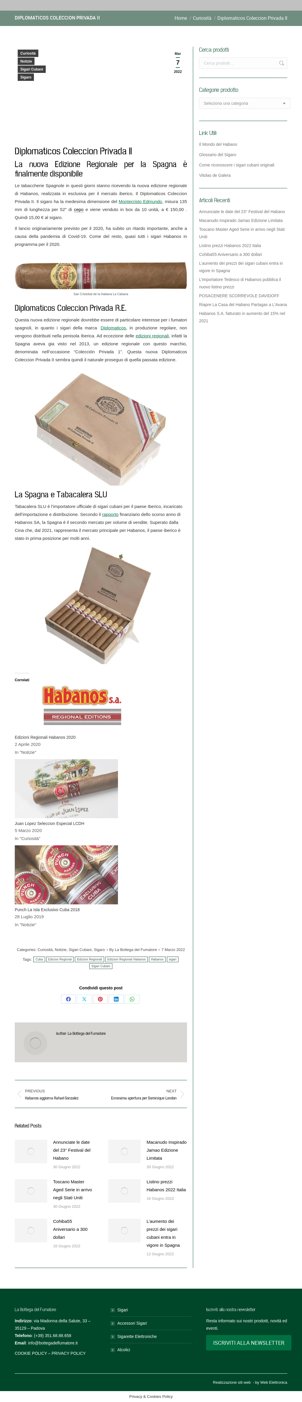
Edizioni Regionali (89, 959)
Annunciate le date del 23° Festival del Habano (72, 1150)
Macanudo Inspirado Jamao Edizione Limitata (167, 1150)
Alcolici (123, 1349)
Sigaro (25, 77)
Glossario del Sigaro (217, 154)
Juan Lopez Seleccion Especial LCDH (49, 823)
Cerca (281, 63)
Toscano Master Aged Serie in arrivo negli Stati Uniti (72, 1189)
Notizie (26, 61)
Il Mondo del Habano (218, 144)
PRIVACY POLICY (69, 1353)
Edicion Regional (60, 959)
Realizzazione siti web (232, 1382)
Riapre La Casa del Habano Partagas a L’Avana (243, 304)
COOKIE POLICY (31, 1353)
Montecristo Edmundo (140, 201)
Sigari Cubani (31, 69)
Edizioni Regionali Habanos (126, 959)
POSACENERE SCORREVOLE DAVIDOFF (239, 295)
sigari (173, 959)
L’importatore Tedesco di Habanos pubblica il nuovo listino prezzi (240, 283)
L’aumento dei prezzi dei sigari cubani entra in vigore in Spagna (163, 1233)
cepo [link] (79, 209)
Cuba (39, 959)
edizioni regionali (152, 335)
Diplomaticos (113, 327)
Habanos (157, 959)
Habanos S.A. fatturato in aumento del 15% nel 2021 (242, 317)
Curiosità (28, 53)
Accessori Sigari (132, 1323)
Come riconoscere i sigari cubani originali (236, 165)
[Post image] (31, 1151)
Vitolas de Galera (215, 175)
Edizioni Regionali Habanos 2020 (45, 737)
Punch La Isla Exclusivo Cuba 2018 (47, 909)
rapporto (110, 514)
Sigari (122, 1310)
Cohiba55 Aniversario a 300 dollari (70, 1229)
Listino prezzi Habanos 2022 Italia (166, 1185)
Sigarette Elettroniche (137, 1336)
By (133, 949)
